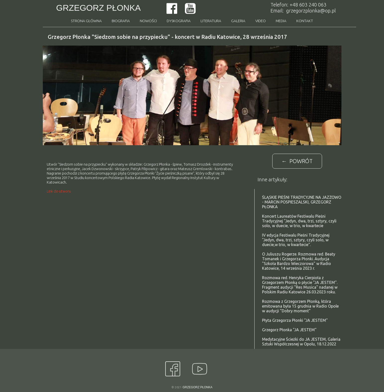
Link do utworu (59, 191)
